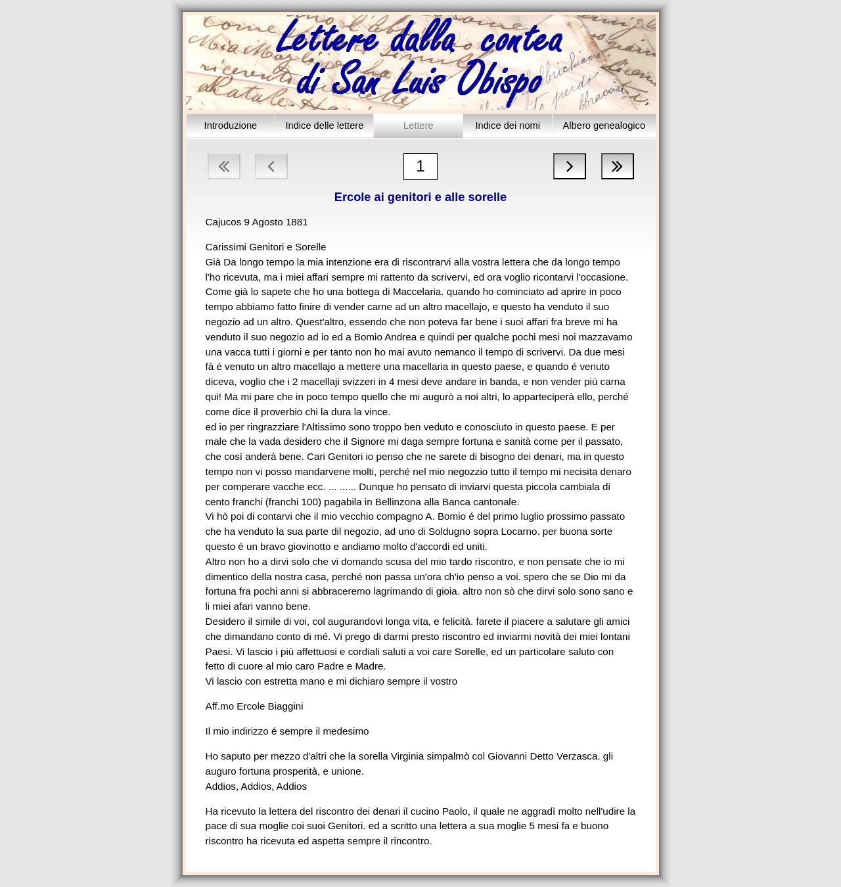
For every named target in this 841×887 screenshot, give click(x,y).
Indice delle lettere (324, 125)
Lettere (418, 125)
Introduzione (231, 125)
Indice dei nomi (507, 125)
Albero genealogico (604, 125)
